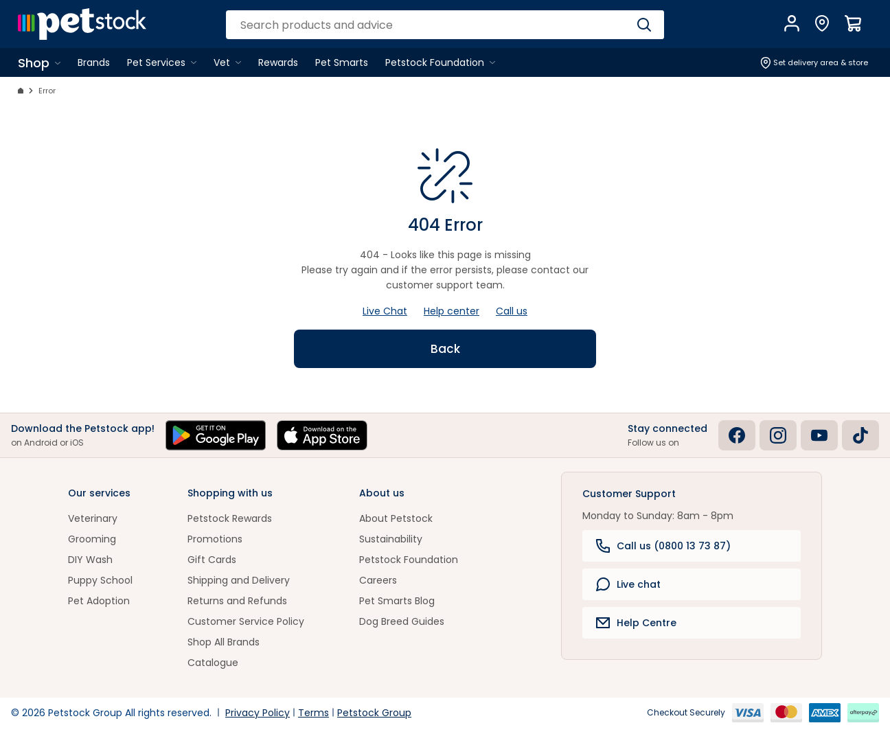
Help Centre (636, 623)
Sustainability (390, 539)
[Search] (644, 24)
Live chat (628, 584)
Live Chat (385, 311)
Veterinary (92, 518)
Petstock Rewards (229, 518)
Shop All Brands (223, 642)
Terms (313, 713)
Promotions (214, 539)
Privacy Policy (257, 713)
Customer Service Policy (245, 621)
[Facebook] (736, 435)
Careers (378, 580)
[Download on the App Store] (322, 435)
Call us (511, 311)
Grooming (92, 539)
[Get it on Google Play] (216, 435)
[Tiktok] (860, 435)
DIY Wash (90, 559)
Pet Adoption (99, 601)
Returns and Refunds (237, 601)
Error (47, 90)
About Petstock (396, 518)
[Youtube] (819, 435)
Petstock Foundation (408, 559)
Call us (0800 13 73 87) (663, 546)
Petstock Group (374, 713)
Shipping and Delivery (238, 580)
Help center (451, 311)
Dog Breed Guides (401, 621)
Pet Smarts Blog (397, 601)
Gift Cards (211, 559)
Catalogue (212, 662)
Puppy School (100, 580)
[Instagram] (778, 435)
